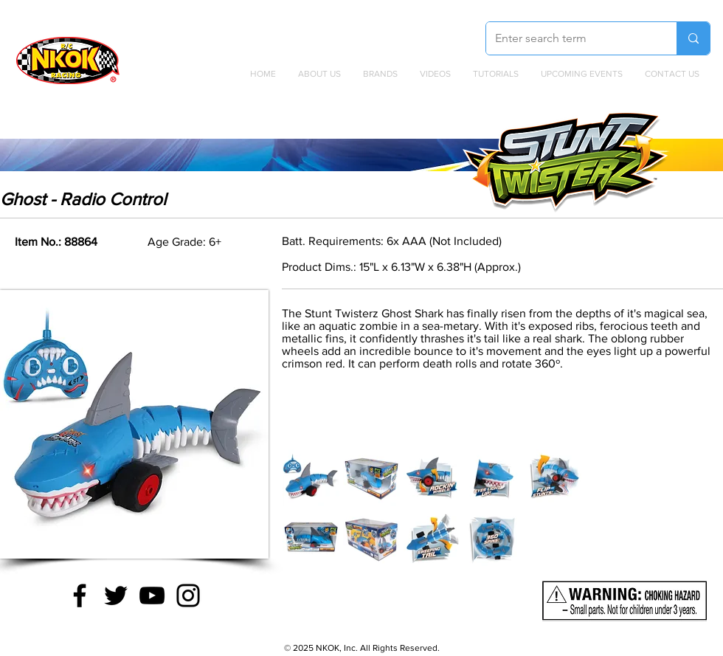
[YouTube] (151, 595)
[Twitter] (115, 595)
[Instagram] (188, 595)
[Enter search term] (570, 38)
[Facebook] (79, 595)
